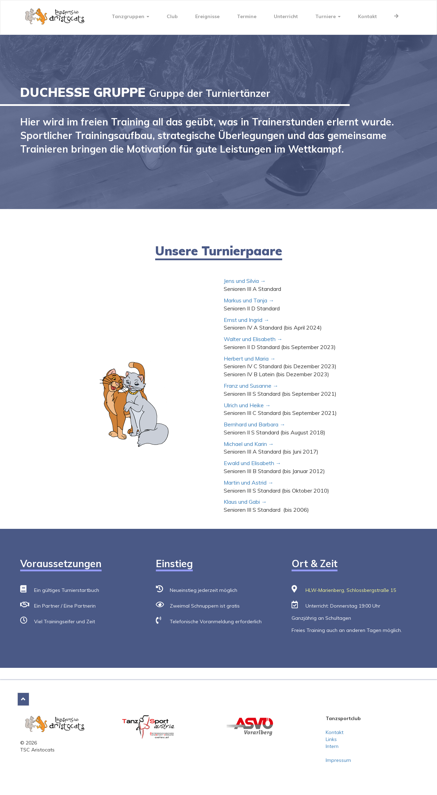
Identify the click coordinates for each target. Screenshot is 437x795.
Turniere (328, 16)
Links (331, 739)
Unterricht (286, 16)
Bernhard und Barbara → (254, 424)
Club (172, 16)
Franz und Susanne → (252, 385)
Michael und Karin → (249, 443)
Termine (246, 16)
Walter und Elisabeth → (253, 338)
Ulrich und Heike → (247, 405)
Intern (332, 746)
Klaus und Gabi (242, 501)
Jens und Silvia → (245, 280)
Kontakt (367, 16)
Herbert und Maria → (250, 358)
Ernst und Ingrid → (246, 319)
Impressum (338, 760)
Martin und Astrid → (248, 482)
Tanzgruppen (130, 16)
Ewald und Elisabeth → (252, 463)
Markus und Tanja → (249, 300)
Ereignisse (207, 16)
